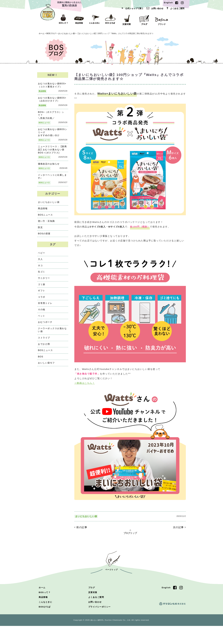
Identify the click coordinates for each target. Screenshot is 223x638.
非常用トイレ (45, 305)
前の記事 (80, 539)
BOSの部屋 (44, 235)
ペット (41, 318)
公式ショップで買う (131, 8)
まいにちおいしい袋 (86, 528)
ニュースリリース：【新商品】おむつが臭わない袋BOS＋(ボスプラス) (52, 151)
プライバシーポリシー (99, 619)
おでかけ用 (44, 346)
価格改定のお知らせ (49, 166)
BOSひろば (44, 619)
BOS (40, 358)
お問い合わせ (154, 8)
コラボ (41, 299)
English (168, 2)
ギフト (41, 292)
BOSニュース (44, 125)
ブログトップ (130, 543)
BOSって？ (44, 604)
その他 (41, 311)
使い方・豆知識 (46, 223)
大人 (40, 261)
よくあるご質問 (174, 8)
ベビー (41, 255)
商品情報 (42, 93)
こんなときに (45, 614)
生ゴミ (41, 274)
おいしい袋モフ (46, 365)
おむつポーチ (45, 324)
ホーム (42, 599)
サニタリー (44, 280)
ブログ (91, 599)
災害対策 (92, 604)
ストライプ (44, 339)
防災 (40, 229)
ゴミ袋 (41, 286)
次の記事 (179, 539)
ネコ (40, 267)
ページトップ (111, 582)
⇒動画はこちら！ (84, 391)
